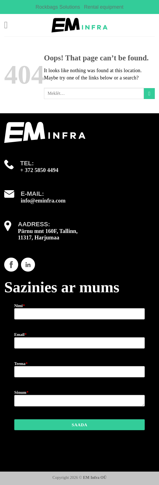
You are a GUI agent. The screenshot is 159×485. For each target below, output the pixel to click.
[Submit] (149, 93)
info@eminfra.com (43, 200)
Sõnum (21, 392)
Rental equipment (103, 7)
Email (20, 334)
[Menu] (9, 25)
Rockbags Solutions (58, 7)
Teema (20, 363)
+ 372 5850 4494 (39, 170)
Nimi (19, 305)
